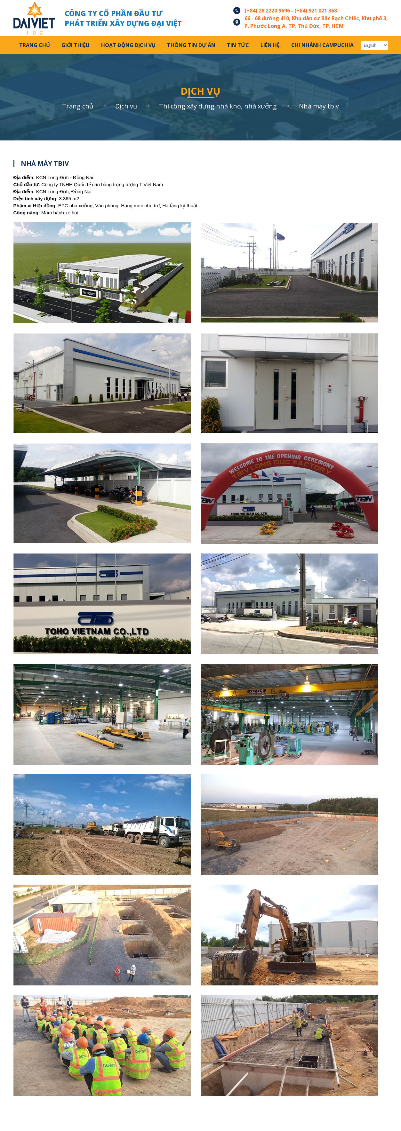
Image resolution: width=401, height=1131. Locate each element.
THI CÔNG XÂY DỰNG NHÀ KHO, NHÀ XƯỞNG (218, 106)
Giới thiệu (75, 45)
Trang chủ (34, 45)
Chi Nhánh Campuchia (322, 45)
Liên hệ (270, 45)
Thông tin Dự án (191, 45)
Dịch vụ (126, 106)
